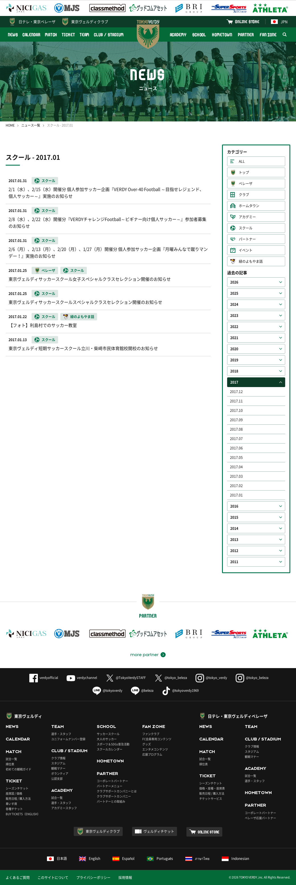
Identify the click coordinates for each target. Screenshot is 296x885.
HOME (10, 125)
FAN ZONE (268, 34)
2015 (234, 517)
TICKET (68, 34)
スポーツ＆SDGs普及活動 (113, 744)
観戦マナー (58, 768)
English (89, 858)
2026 (234, 282)
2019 (234, 360)
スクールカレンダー (109, 749)
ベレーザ (245, 183)
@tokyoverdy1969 (180, 690)
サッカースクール (108, 734)
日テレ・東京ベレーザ (37, 21)
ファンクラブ (150, 734)
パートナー (247, 239)
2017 (234, 382)
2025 (234, 293)
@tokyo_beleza (170, 677)
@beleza (142, 690)
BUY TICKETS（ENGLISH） (23, 814)
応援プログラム (152, 754)
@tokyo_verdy (211, 677)
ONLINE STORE (247, 21)
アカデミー (247, 216)
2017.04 (236, 466)
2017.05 (236, 457)
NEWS (13, 34)
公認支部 (57, 778)
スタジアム (58, 763)
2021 (234, 337)
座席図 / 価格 (14, 793)
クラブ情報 (58, 758)
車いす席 (11, 803)
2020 (234, 348)
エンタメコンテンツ (155, 749)
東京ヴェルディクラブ (89, 21)
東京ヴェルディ (28, 716)
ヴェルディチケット (158, 831)
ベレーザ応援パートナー (260, 818)
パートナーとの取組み (111, 801)
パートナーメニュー (109, 786)
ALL (242, 161)
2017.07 (236, 438)
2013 (234, 539)
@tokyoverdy (107, 690)
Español (123, 858)
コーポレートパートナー (112, 781)
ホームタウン (249, 205)
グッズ (146, 744)
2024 (234, 304)
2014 (234, 528)
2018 (234, 371)
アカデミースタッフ (64, 808)
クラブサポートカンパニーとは (117, 791)
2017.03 (236, 476)
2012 (234, 550)
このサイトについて (53, 877)
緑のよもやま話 (251, 261)
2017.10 (236, 410)
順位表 (10, 764)
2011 (234, 561)
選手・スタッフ (61, 734)
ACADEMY (178, 34)
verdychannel (82, 677)
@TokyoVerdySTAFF (126, 677)
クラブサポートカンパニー (114, 796)
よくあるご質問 (18, 877)
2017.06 (236, 448)
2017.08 (236, 429)
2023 (234, 315)
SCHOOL (199, 34)
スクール (245, 228)
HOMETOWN (222, 34)
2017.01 (236, 495)
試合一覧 (11, 759)
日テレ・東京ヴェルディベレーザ (238, 716)
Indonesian (235, 858)
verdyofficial (43, 677)
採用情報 (125, 877)
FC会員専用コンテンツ (156, 739)
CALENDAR (31, 34)
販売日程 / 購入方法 (18, 798)
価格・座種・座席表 (212, 788)
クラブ (244, 194)
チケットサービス (210, 798)
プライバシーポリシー (93, 877)
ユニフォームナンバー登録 (68, 739)
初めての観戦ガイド (18, 769)
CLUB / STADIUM (109, 34)
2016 (234, 506)
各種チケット (14, 809)
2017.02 (236, 485)
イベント (245, 250)
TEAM (85, 34)
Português (160, 858)
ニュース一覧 (30, 125)
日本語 (57, 858)
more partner (144, 655)
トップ (244, 172)
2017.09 (236, 419)
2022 (234, 326)
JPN (279, 21)
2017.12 (236, 391)
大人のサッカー (107, 739)
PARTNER (246, 34)
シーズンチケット (17, 788)
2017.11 (236, 401)
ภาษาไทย (197, 858)
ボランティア (59, 773)
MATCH (51, 34)
